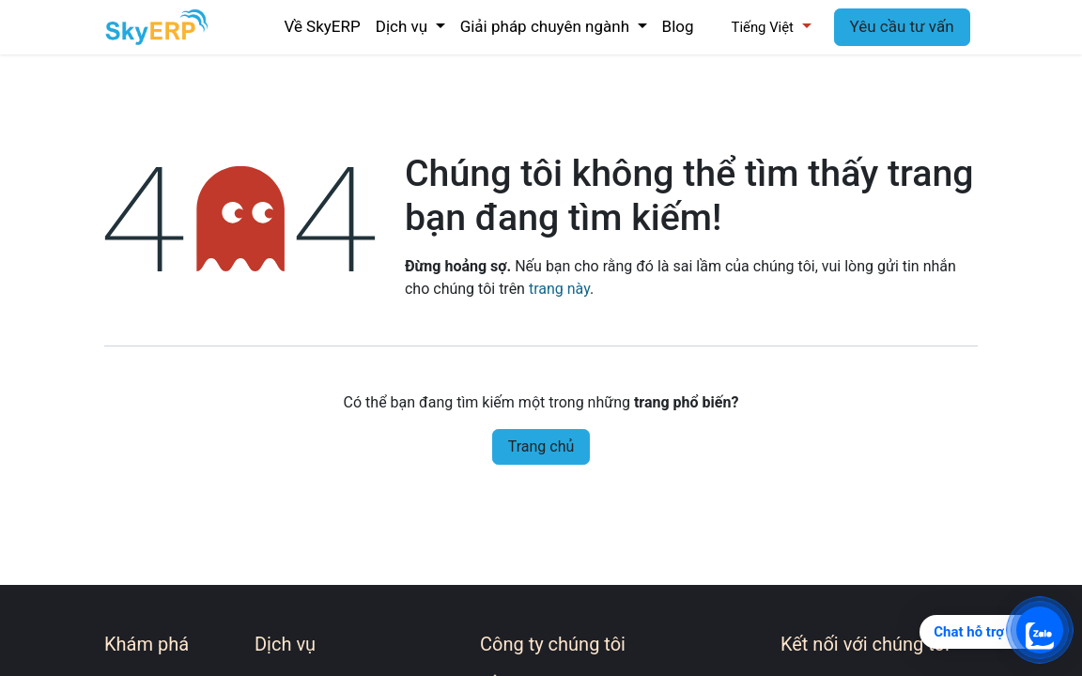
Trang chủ (541, 446)
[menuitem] (321, 27)
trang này (559, 289)
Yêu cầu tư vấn (902, 26)
